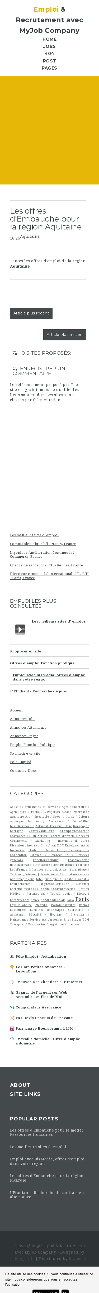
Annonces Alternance (28, 727)
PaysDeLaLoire (21, 905)
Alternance (81, 811)
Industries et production (47, 869)
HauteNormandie (22, 864)
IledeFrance (18, 869)
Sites (67, 919)
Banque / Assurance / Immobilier (58, 821)
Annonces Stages (24, 736)
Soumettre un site (25, 753)
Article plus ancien (65, 334)
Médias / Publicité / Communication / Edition (56, 888)
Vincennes (72, 924)
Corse (85, 840)
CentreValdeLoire (41, 830)
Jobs (49, 46)
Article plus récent (31, 313)
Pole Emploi (20, 762)
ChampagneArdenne (74, 830)
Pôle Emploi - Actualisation (41, 956)
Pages (49, 68)
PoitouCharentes (63, 905)
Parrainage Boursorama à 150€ (45, 1028)
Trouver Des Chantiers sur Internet (49, 982)
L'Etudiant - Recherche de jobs (38, 691)
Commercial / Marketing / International (43, 840)
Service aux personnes (46, 919)
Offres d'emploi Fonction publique (42, 663)
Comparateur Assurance (39, 1007)
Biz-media (79, 1258)
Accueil (16, 710)
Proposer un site (25, 651)
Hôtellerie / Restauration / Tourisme (62, 864)
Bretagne (16, 830)
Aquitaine (30, 236)
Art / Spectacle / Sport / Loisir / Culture (57, 816)
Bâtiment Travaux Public (53, 826)
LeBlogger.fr (22, 1258)
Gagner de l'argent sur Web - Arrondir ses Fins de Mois (43, 994)
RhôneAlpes (55, 909)
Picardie (41, 905)
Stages (77, 919)
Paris (82, 899)
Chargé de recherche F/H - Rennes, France (46, 565)
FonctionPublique (46, 860)
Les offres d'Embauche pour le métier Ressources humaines (47, 1132)
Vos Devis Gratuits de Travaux (44, 1018)
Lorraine (16, 888)
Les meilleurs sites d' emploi (34, 535)
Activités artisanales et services (35, 806)
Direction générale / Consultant (33, 845)
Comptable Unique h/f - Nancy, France (43, 544)
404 (49, 53)
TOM (85, 919)
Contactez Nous (23, 771)
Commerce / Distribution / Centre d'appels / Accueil (49, 835)
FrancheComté (78, 860)
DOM (60, 845)
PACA (70, 900)
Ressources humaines (27, 909)
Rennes (84, 905)
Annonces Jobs (22, 719)
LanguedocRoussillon (54, 883)
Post (49, 61)
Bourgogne (81, 826)
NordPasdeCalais (53, 900)
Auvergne (17, 821)
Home (49, 39)
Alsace (66, 811)
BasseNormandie (22, 826)
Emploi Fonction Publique (32, 745)
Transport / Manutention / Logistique (37, 924)
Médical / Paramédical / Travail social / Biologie (49, 893)
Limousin (82, 883)
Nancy (35, 900)
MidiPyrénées (20, 900)
